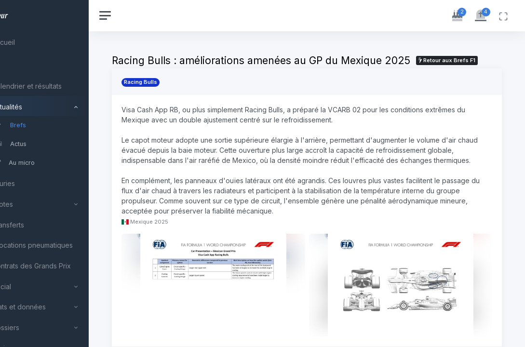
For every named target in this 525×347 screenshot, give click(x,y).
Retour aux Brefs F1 (185, 72)
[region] (63, 173)
